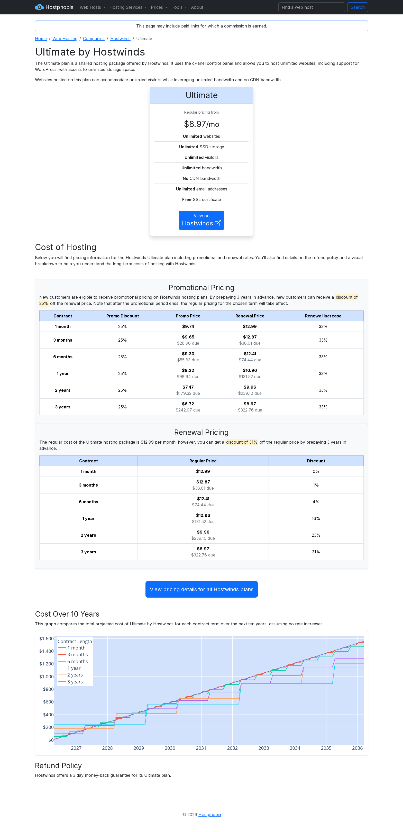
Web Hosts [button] (91, 7)
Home (41, 38)
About (197, 7)
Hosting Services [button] (126, 7)
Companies (94, 38)
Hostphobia (54, 7)
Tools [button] (178, 7)
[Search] (311, 7)
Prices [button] (157, 7)
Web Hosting (64, 38)
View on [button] (201, 220)
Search (358, 7)
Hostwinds (120, 38)
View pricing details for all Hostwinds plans (201, 589)
